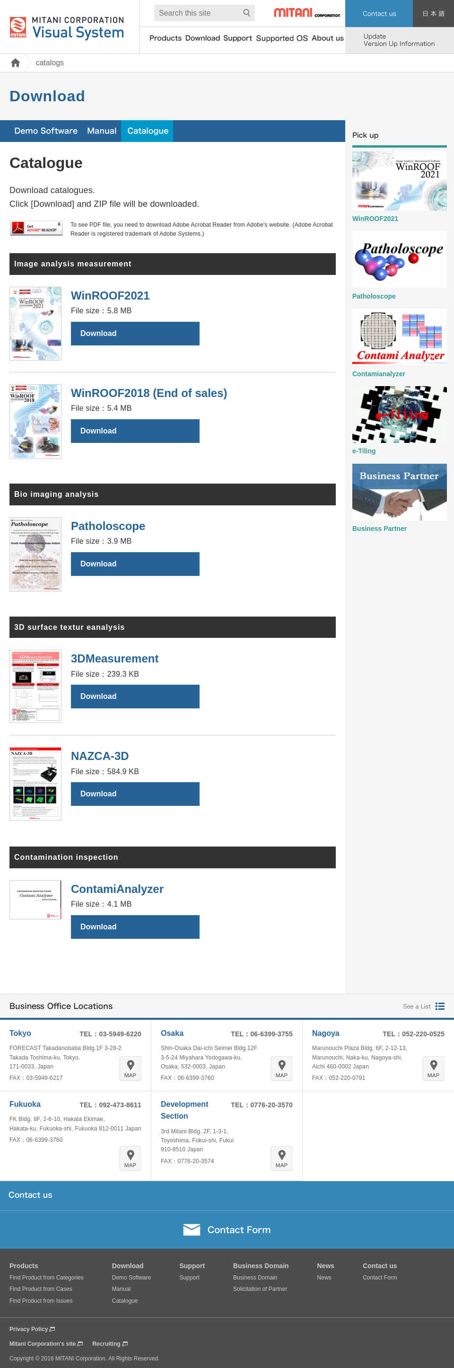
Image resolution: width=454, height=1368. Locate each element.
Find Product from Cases (40, 1289)
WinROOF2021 (375, 218)
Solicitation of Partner (260, 1289)
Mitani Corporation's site (42, 1344)
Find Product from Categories (46, 1277)
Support (189, 1277)
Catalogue (125, 1300)
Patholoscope (374, 296)
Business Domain (255, 1277)
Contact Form (380, 1277)
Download (98, 333)
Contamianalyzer (378, 374)
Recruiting (106, 1344)
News (324, 1277)
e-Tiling (364, 451)
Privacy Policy (28, 1329)
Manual (121, 1289)
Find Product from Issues (40, 1300)
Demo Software (131, 1277)
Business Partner (379, 528)
